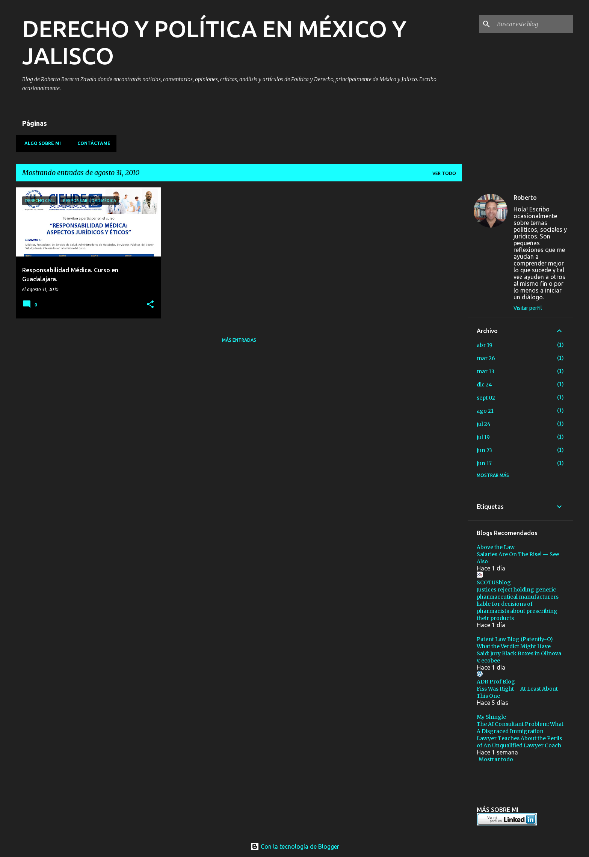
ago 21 (485, 410)
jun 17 (484, 463)
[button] (150, 305)
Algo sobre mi (40, 143)
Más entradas (239, 340)
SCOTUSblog (494, 582)
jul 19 (483, 437)
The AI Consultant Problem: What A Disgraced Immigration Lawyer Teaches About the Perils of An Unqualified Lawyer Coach (520, 735)
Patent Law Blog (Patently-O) (515, 639)
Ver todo (444, 173)
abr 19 (484, 345)
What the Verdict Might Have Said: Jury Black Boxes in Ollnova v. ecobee (519, 653)
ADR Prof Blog (496, 681)
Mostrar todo (496, 759)
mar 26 (486, 358)
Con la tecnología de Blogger (294, 846)
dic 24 (484, 384)
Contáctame (91, 143)
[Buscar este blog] (533, 24)
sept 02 (486, 397)
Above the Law (496, 547)
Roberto (525, 197)
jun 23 (484, 450)
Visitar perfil (527, 308)
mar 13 (485, 371)
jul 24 (484, 424)
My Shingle (491, 717)
